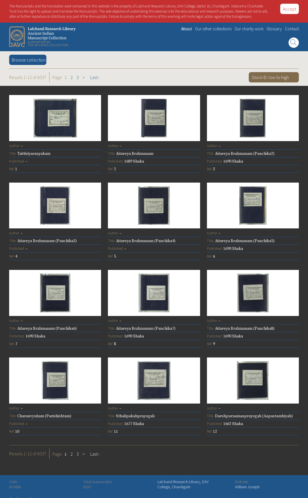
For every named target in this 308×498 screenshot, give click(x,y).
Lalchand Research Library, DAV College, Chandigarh (183, 484)
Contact (292, 28)
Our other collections (213, 28)
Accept (289, 9)
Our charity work (249, 28)
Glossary (274, 28)
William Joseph (247, 486)
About (186, 28)
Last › (95, 77)
